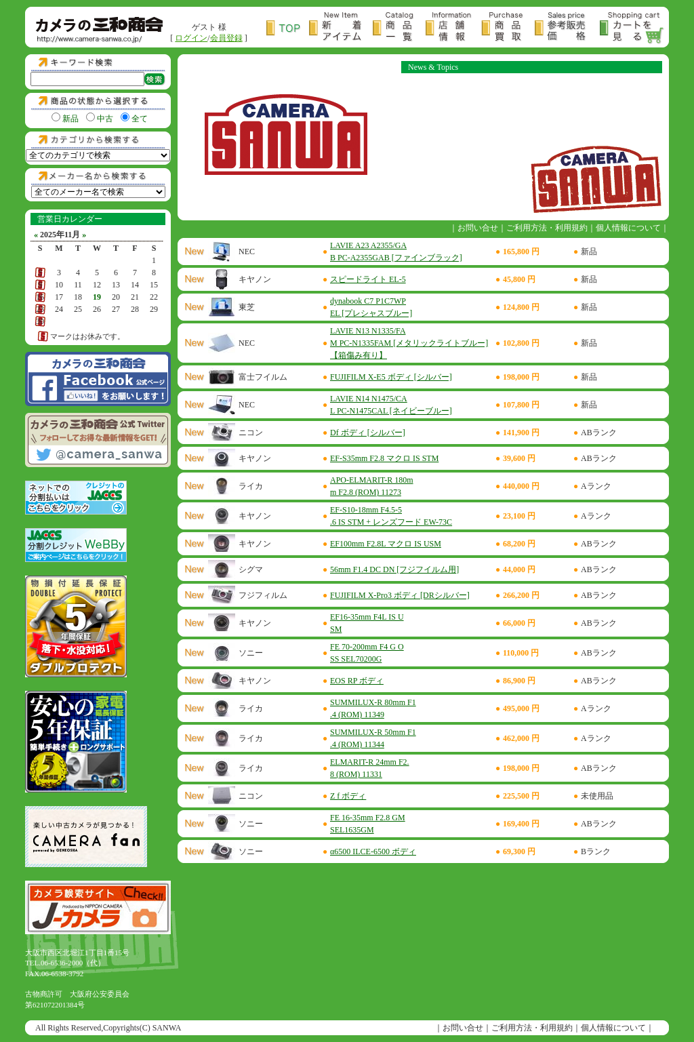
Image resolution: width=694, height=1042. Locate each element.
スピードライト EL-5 (368, 279)
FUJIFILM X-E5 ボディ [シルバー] (391, 377)
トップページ (287, 28)
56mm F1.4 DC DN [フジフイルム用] (394, 569)
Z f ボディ (348, 796)
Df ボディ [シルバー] (367, 432)
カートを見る (632, 28)
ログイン (191, 38)
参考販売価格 (567, 28)
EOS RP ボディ (357, 680)
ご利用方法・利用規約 (547, 228)
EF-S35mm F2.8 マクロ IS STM (384, 458)
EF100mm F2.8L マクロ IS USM (385, 543)
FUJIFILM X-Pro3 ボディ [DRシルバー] (400, 595)
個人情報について (628, 228)
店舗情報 (453, 28)
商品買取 (508, 28)
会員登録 (226, 38)
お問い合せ (477, 228)
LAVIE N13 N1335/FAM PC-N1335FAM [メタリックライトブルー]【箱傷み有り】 (409, 343)
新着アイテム (341, 28)
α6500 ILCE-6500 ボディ (373, 851)
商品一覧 (399, 28)
